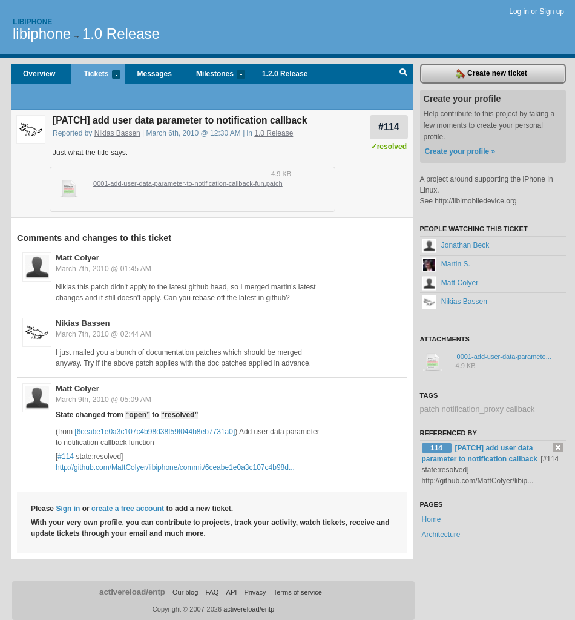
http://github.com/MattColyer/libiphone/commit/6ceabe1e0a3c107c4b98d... (175, 467)
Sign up (551, 11)
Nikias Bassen (117, 133)
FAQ (211, 592)
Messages (154, 74)
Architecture (441, 534)
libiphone (42, 33)
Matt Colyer (77, 257)
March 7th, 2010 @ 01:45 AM (103, 269)
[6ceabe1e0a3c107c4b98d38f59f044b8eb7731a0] (154, 431)
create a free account (127, 508)
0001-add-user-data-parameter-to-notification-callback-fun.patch (188, 183)
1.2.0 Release (284, 74)
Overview (39, 74)
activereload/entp (132, 591)
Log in (519, 11)
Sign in (68, 508)
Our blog (185, 592)
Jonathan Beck (456, 245)
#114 (388, 127)
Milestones (214, 75)
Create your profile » (460, 151)
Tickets (95, 75)
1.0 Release (121, 33)
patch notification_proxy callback (477, 409)
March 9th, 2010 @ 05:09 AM (103, 399)
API (231, 592)
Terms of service (298, 592)
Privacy (255, 592)
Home (431, 519)
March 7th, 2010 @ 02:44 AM (103, 334)
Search (403, 74)
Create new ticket (491, 74)
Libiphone (32, 22)
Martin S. (446, 264)
